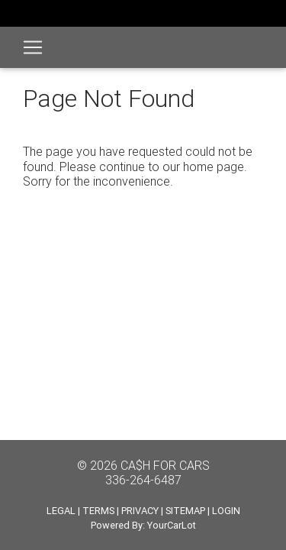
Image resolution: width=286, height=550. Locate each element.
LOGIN (226, 510)
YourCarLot (171, 525)
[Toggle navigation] (32, 47)
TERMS (98, 510)
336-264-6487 (143, 479)
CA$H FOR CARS (165, 465)
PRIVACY (140, 510)
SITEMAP (185, 510)
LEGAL (61, 510)
